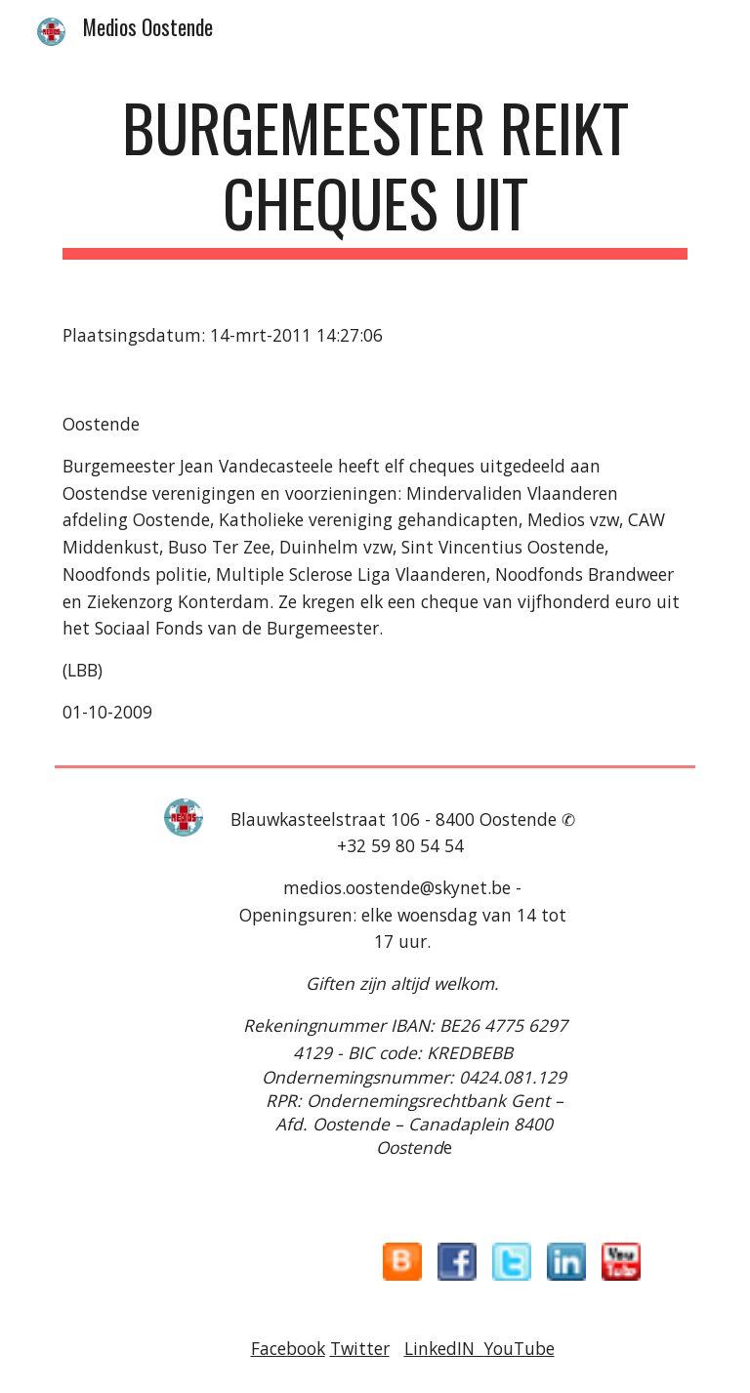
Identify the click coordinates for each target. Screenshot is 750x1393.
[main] (374, 174)
